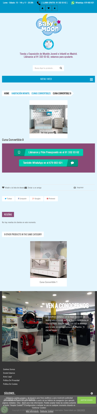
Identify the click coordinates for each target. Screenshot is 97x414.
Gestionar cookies (46, 411)
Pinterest (51, 198)
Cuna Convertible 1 (48, 282)
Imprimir (80, 187)
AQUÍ (24, 403)
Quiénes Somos (9, 369)
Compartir (22, 198)
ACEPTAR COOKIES (87, 400)
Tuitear (8, 198)
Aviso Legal (7, 376)
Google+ (36, 198)
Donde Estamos (9, 373)
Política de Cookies (10, 384)
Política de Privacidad (11, 380)
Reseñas (8, 214)
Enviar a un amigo (34, 187)
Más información (32, 411)
